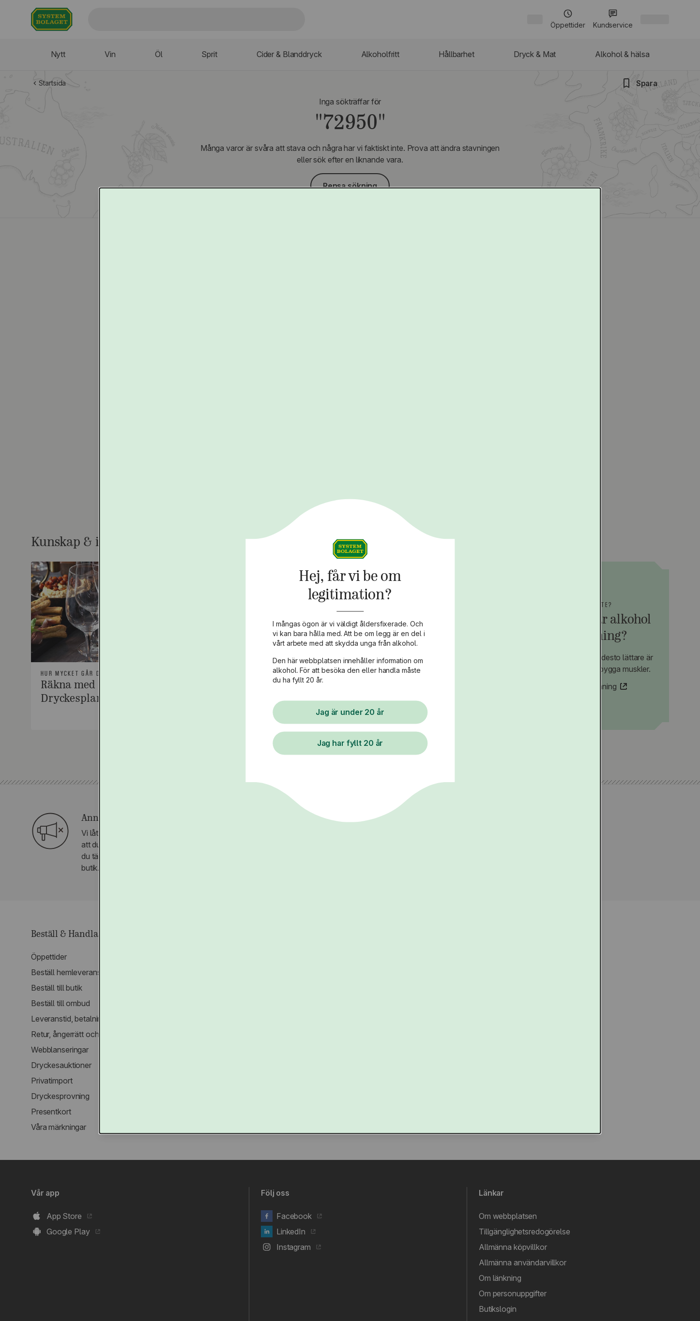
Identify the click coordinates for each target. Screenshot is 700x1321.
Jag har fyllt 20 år (350, 743)
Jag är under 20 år (350, 712)
